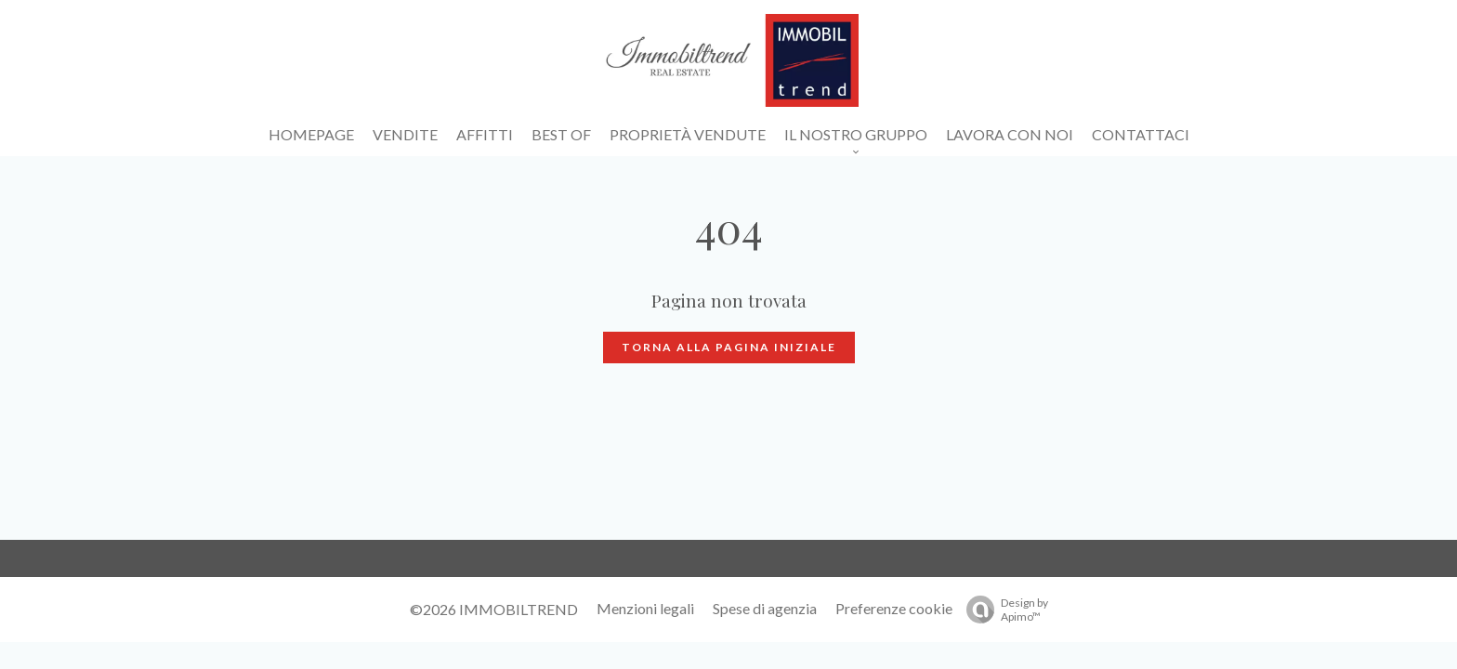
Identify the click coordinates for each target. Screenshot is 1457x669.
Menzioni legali (645, 608)
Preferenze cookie (893, 608)
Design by (1002, 609)
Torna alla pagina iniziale (729, 347)
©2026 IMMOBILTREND (494, 609)
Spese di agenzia (765, 608)
